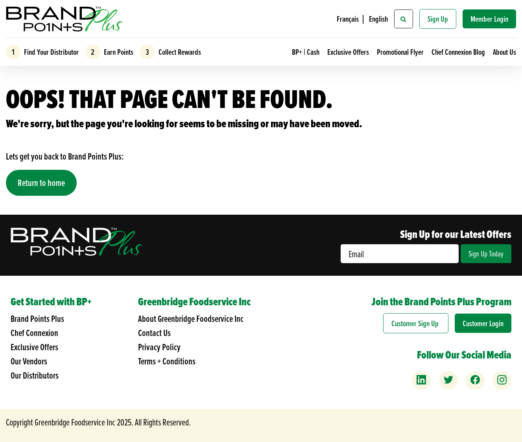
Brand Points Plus (37, 318)
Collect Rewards (179, 52)
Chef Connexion (34, 332)
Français (348, 18)
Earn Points (117, 52)
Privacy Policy (159, 346)
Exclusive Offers (349, 52)
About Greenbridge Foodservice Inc (190, 318)
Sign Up (438, 18)
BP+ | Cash (306, 52)
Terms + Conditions (167, 361)
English (378, 18)
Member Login (489, 18)
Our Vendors (29, 361)
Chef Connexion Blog (459, 52)
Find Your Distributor (50, 52)
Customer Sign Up (415, 323)
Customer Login (483, 323)
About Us (504, 52)
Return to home (41, 182)
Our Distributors (35, 375)
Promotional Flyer (401, 52)
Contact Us (154, 332)
